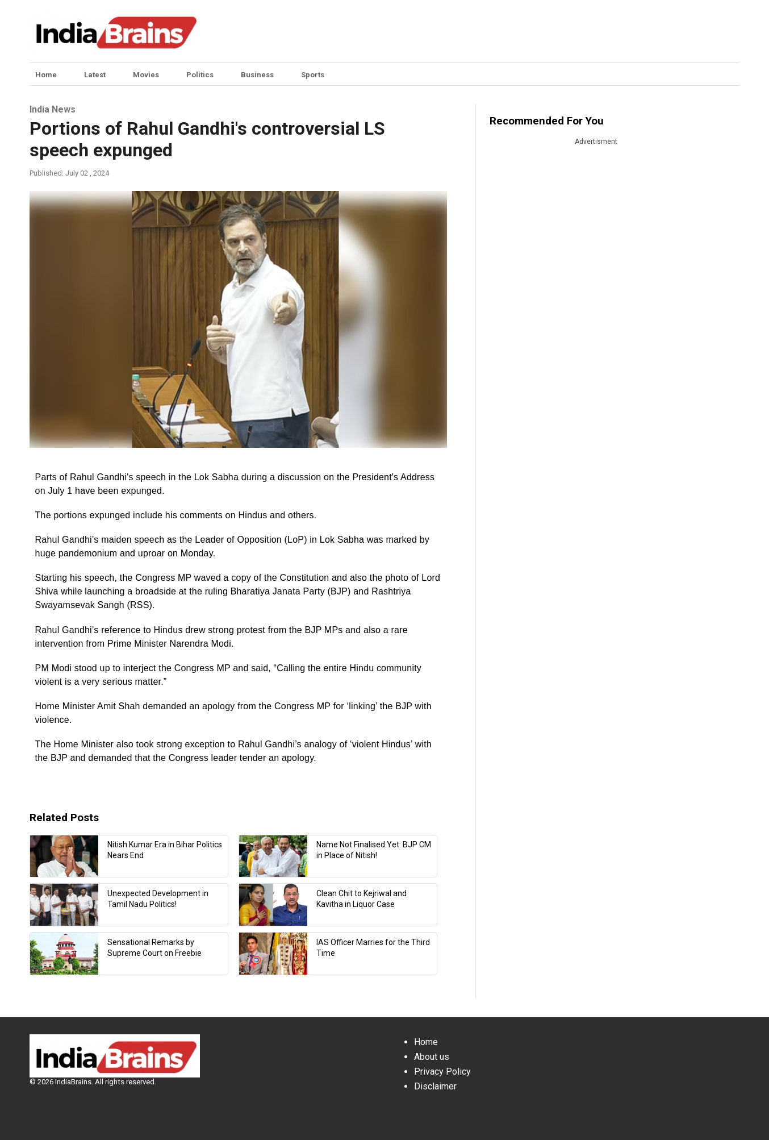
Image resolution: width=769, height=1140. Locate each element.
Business (257, 74)
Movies (146, 74)
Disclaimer (435, 1086)
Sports (312, 74)
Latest (95, 74)
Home (46, 74)
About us (431, 1056)
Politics (200, 74)
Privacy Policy (442, 1071)
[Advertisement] (470, 31)
